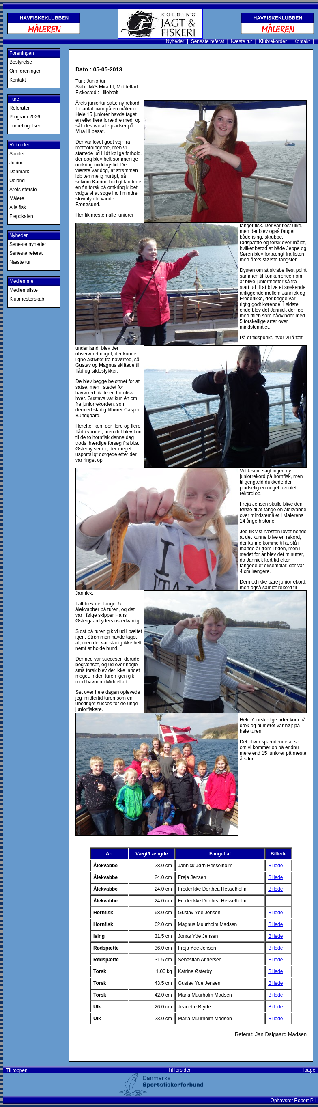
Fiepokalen (21, 216)
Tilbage (308, 1070)
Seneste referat (207, 41)
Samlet (16, 154)
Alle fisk (17, 207)
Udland (17, 180)
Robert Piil (306, 1100)
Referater (19, 108)
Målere (16, 198)
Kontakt (301, 41)
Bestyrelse (20, 62)
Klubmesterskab (26, 299)
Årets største (23, 189)
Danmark (19, 171)
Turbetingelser (24, 126)
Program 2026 (24, 117)
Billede (275, 865)
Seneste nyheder (27, 244)
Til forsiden (179, 1070)
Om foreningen (25, 71)
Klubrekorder (273, 41)
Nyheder (175, 41)
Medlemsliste (23, 290)
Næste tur (241, 41)
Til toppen (16, 1070)
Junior (16, 163)
